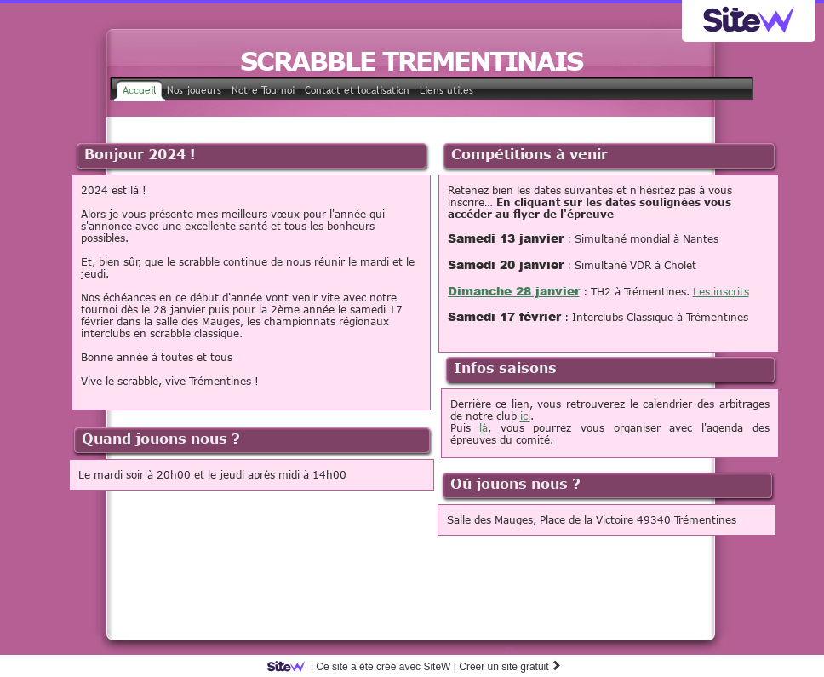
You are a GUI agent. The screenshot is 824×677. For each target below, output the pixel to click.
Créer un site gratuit (510, 667)
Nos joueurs (194, 90)
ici (525, 416)
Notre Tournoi (263, 90)
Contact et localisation (357, 90)
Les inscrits (721, 291)
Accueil (140, 90)
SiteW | (365, 667)
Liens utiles (446, 90)
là (483, 427)
